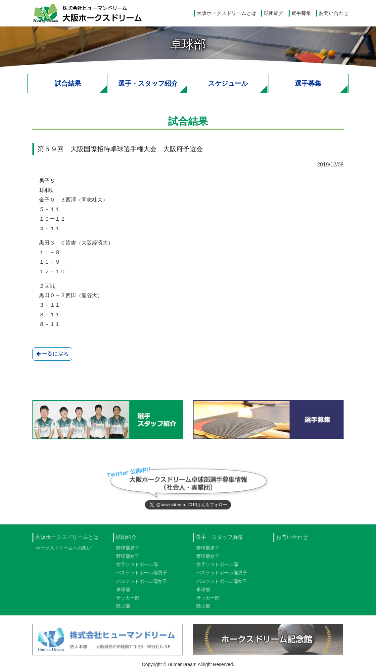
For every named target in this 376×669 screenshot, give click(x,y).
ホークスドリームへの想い (63, 550)
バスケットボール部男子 (141, 575)
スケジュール (228, 83)
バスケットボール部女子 (141, 583)
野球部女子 (127, 558)
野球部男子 (127, 550)
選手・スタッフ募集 (219, 539)
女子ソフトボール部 (137, 566)
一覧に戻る (52, 354)
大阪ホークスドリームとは (226, 13)
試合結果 (68, 83)
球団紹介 (274, 13)
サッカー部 (127, 599)
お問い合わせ (334, 13)
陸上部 (123, 608)
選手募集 (301, 13)
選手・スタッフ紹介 (148, 83)
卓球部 (123, 591)
